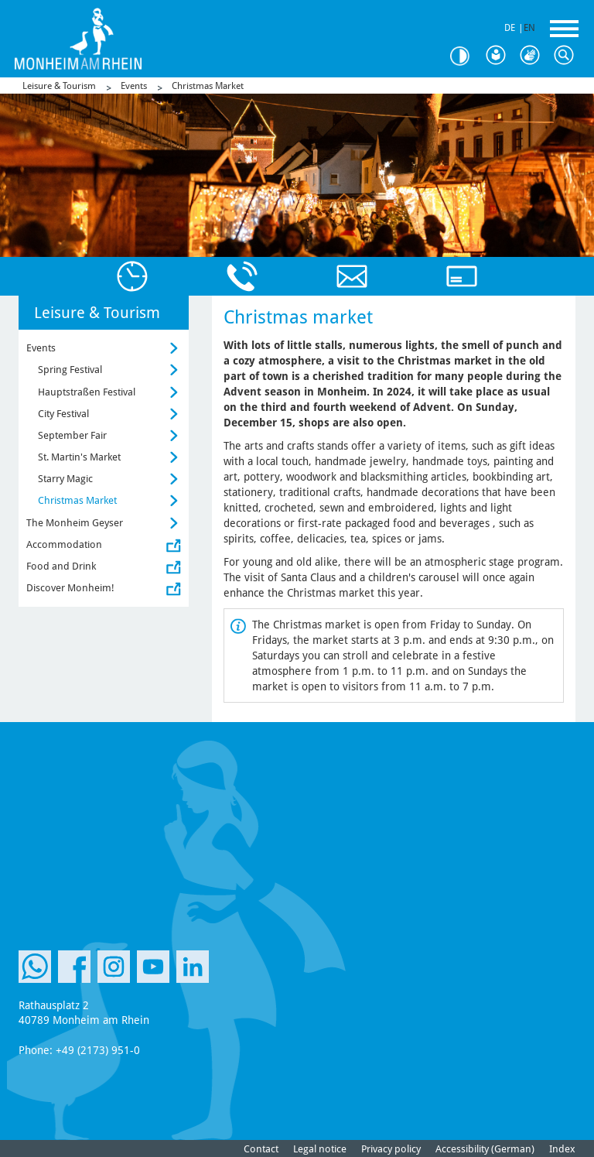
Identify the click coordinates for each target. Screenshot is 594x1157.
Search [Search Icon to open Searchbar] (567, 55)
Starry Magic (65, 478)
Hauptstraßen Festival (86, 392)
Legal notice (319, 1149)
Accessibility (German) (484, 1149)
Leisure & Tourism (59, 85)
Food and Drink (61, 566)
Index (562, 1149)
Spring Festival (70, 369)
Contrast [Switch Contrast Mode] (465, 56)
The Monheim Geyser (74, 523)
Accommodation (64, 544)
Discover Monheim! (70, 588)
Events (134, 85)
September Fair (72, 435)
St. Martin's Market (79, 457)
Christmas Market (208, 85)
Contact (261, 1149)
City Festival (63, 413)
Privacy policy (391, 1149)
